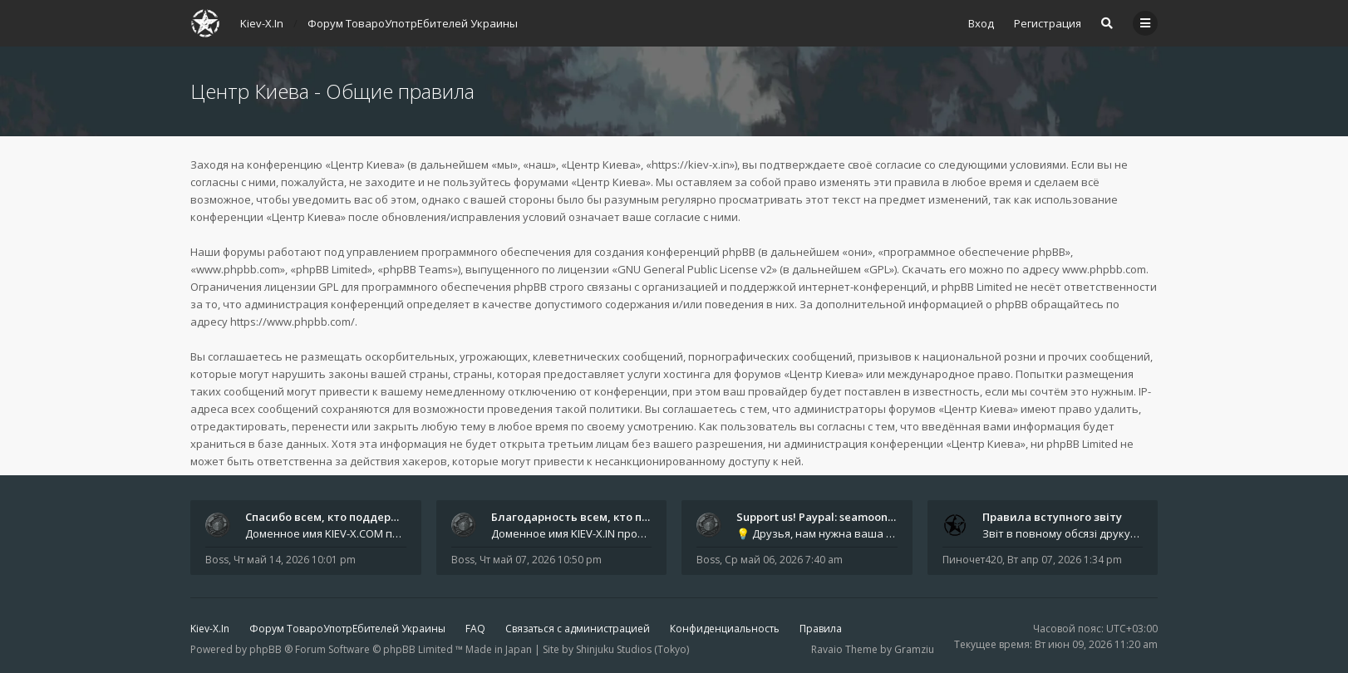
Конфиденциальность (725, 628)
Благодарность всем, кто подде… (584, 516)
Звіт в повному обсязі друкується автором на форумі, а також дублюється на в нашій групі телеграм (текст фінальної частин (1063, 533)
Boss (217, 560)
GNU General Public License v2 (694, 269)
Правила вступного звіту (1052, 516)
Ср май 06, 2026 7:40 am (784, 560)
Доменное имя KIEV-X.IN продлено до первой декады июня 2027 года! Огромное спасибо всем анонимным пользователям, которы (571, 533)
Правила (820, 628)
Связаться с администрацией (577, 628)
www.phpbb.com (1104, 269)
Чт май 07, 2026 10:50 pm (541, 560)
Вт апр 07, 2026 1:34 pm (1064, 560)
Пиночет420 (972, 560)
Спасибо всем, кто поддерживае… (340, 516)
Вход (981, 23)
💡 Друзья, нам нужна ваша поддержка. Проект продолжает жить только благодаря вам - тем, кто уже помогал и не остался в (817, 533)
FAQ (475, 628)
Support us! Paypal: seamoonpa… (822, 516)
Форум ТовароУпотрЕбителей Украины (347, 628)
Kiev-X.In (209, 628)
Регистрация (1047, 23)
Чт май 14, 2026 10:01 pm (295, 560)
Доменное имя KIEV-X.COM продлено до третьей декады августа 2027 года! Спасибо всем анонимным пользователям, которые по (325, 533)
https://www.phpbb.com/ (292, 321)
